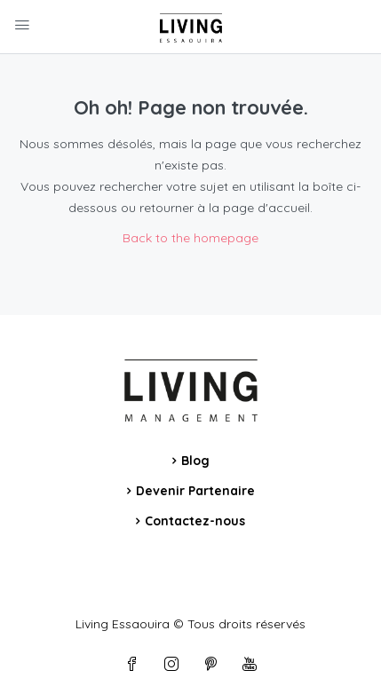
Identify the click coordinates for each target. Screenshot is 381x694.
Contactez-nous (195, 521)
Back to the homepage (190, 238)
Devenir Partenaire (195, 491)
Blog (195, 461)
